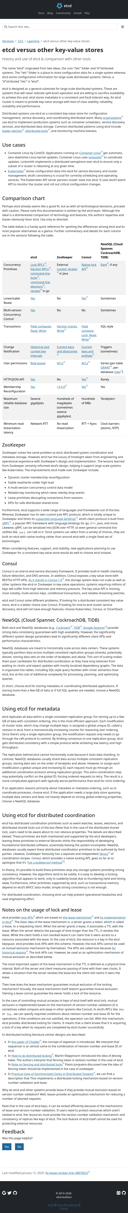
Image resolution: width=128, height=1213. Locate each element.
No (19, 1147)
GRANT (105, 368)
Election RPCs (40, 269)
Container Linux (90, 153)
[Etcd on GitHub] (118, 1193)
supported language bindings (55, 519)
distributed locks (37, 131)
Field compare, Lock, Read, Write (89, 333)
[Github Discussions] (15, 1193)
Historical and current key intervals (40, 351)
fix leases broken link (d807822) (66, 1173)
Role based (38, 363)
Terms (51, 1204)
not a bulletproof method (45, 863)
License (64, 1208)
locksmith (95, 157)
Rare (104, 265)
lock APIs (27, 918)
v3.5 (20, 41)
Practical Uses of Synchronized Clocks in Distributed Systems (52, 1074)
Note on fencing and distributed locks (36, 1064)
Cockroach (63, 628)
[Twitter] (9, 1193)
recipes (35, 291)
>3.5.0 (61, 387)
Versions (8, 41)
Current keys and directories (67, 349)
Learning (33, 41)
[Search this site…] (60, 26)
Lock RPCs (37, 265)
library (104, 854)
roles (117, 372)
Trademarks (72, 1204)
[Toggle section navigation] (122, 26)
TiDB (77, 628)
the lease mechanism (77, 918)
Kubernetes (16, 171)
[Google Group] (4, 1193)
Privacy (60, 1204)
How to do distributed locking (31, 1056)
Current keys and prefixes (87, 351)
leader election (12, 131)
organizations (112, 118)
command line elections (40, 284)
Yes (33, 298)
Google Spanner (94, 628)
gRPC (5, 523)
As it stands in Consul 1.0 (45, 580)
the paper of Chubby (25, 1042)
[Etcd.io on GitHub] (124, 1193)
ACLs (60, 363)
